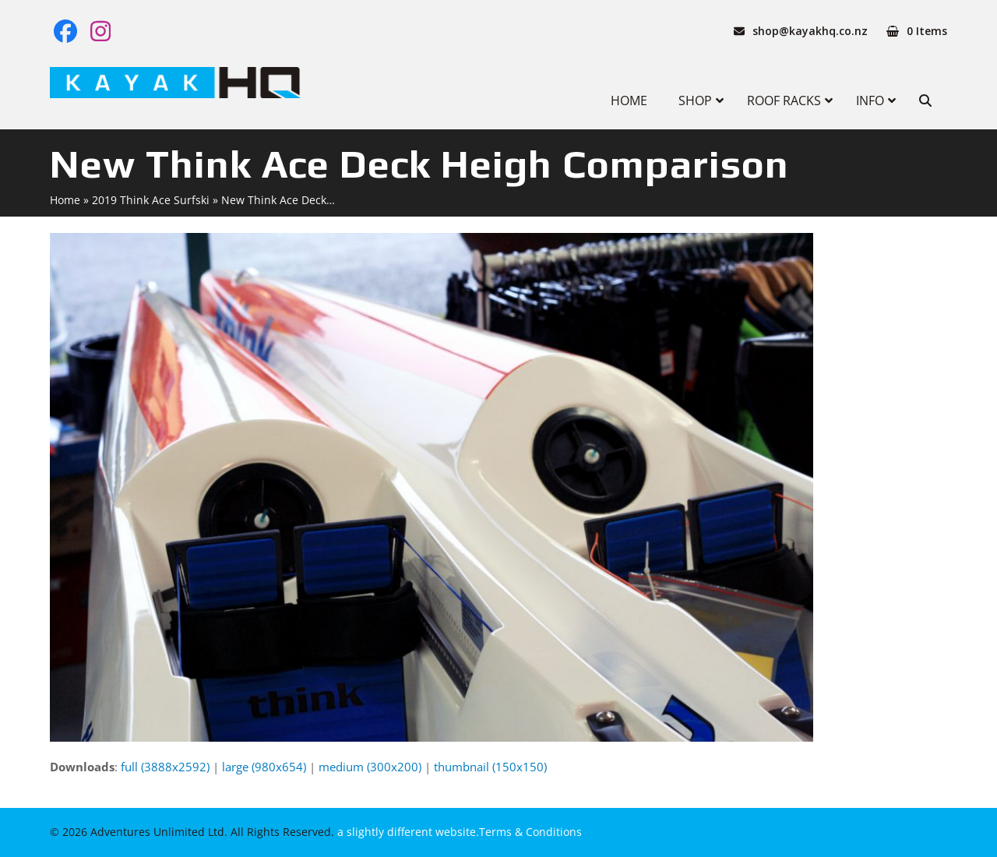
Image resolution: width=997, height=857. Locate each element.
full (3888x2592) (165, 766)
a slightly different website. (406, 831)
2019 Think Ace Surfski (151, 199)
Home (65, 199)
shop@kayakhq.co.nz (810, 30)
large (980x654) (264, 766)
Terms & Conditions (530, 831)
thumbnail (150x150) (490, 766)
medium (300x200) (370, 766)
